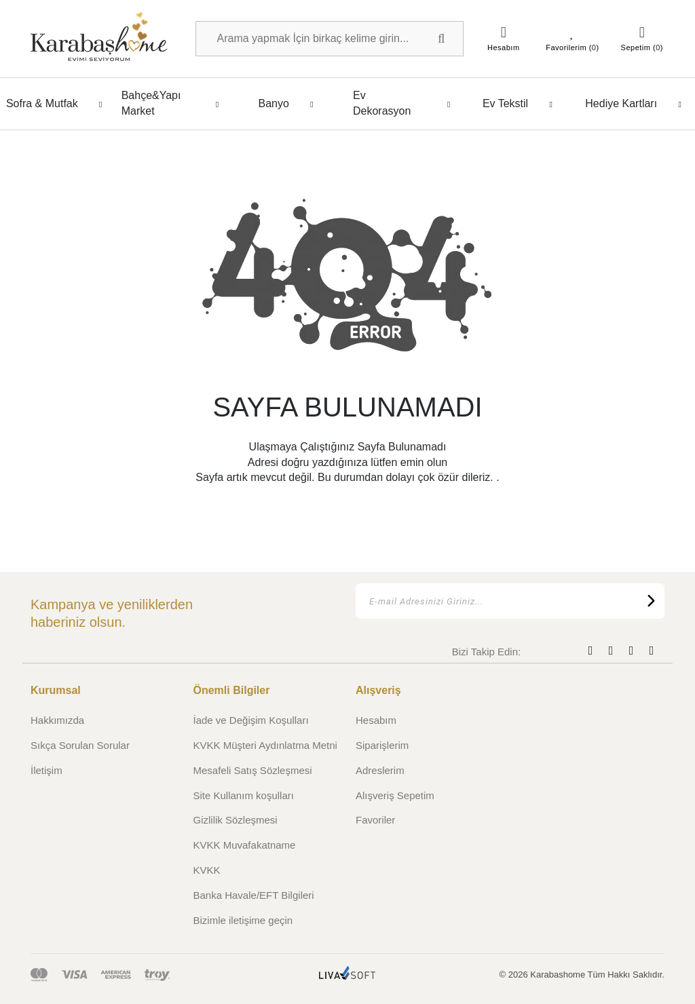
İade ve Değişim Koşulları (251, 720)
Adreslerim (380, 770)
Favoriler (375, 820)
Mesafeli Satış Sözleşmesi (252, 770)
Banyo (289, 104)
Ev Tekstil (521, 104)
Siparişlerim (382, 745)
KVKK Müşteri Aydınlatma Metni (265, 745)
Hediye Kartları (637, 104)
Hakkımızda (57, 720)
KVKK (207, 870)
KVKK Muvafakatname (244, 845)
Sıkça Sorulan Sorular (80, 745)
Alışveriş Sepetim (395, 795)
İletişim (46, 770)
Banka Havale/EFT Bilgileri (253, 895)
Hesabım (376, 720)
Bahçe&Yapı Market (174, 103)
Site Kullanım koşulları (243, 795)
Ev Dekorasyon (405, 103)
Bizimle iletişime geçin (243, 920)
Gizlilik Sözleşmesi (235, 820)
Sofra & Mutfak (58, 104)
